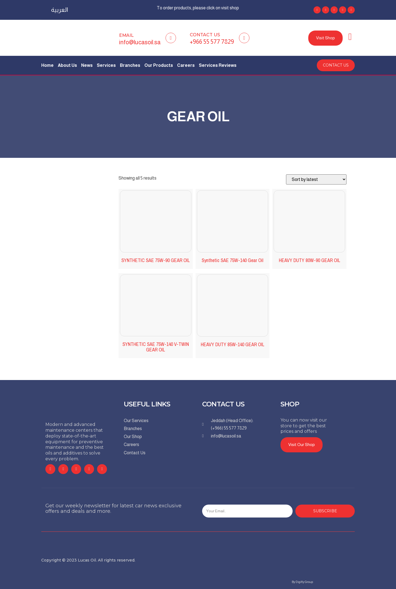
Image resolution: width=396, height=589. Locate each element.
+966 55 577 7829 (212, 41)
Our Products (158, 65)
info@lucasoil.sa (140, 42)
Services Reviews (218, 65)
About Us (67, 65)
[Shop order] (316, 179)
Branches (130, 65)
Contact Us (205, 34)
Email (126, 35)
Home (47, 65)
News (87, 65)
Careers (186, 65)
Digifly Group (304, 582)
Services (106, 65)
